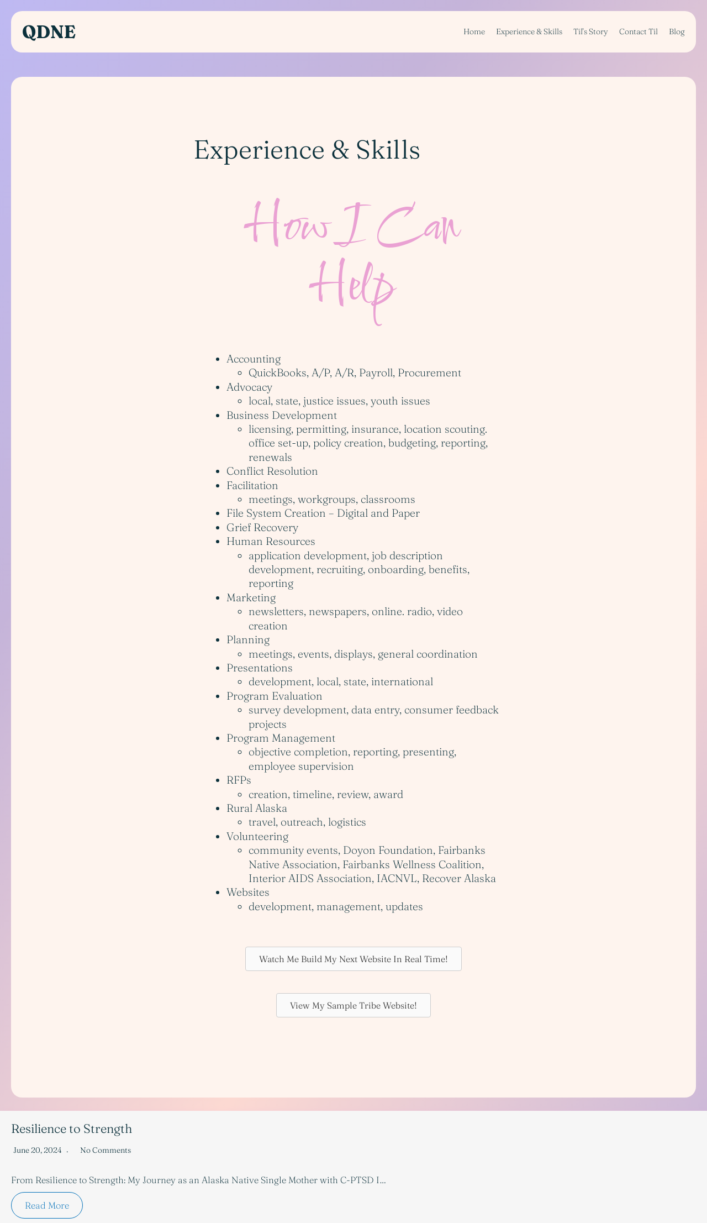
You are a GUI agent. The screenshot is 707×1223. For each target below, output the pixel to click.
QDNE (49, 32)
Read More (47, 1205)
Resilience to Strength (71, 1128)
